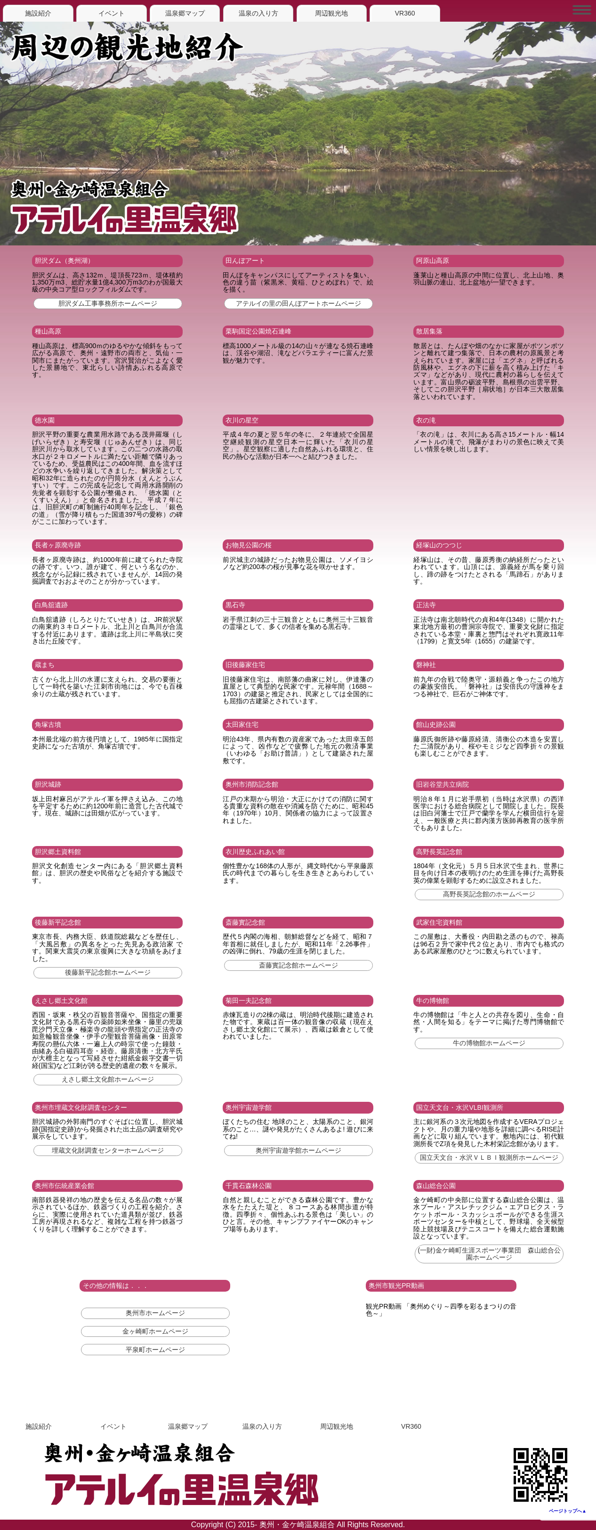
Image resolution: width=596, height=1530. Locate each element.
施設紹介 (38, 13)
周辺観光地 (331, 13)
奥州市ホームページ (155, 1313)
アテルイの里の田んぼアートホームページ (298, 303)
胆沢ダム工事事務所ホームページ (107, 303)
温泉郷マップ (185, 13)
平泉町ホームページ (155, 1349)
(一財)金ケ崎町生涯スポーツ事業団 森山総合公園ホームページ (489, 1253)
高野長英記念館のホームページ (489, 894)
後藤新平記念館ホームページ (108, 972)
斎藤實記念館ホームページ (298, 965)
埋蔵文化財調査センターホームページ (108, 1150)
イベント (111, 13)
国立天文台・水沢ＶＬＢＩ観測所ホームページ (489, 1157)
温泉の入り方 (258, 13)
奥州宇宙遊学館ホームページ (298, 1150)
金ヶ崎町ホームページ (155, 1331)
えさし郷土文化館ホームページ (108, 1079)
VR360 (405, 13)
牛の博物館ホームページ (489, 1043)
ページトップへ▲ (568, 1511)
